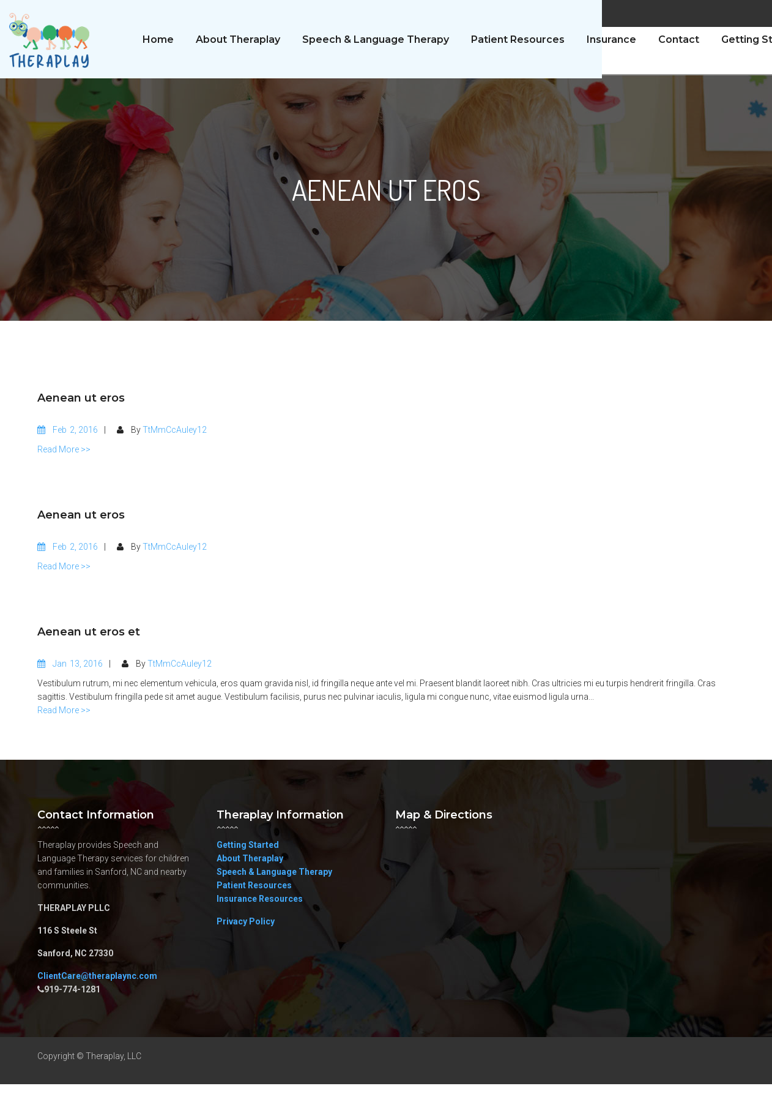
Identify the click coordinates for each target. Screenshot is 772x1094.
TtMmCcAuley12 (175, 439)
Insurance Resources (260, 908)
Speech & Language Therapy (274, 881)
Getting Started (248, 855)
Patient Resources (254, 895)
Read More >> (64, 459)
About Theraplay (250, 868)
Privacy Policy (246, 931)
